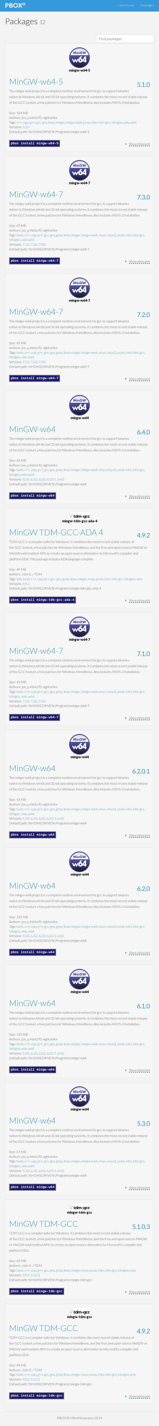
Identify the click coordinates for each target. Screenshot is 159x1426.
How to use (126, 5)
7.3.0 (143, 197)
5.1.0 (143, 84)
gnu (44, 122)
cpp (26, 122)
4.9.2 (143, 535)
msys (102, 235)
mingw (59, 122)
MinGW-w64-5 (36, 81)
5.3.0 (26, 479)
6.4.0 (143, 432)
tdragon (116, 122)
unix (126, 122)
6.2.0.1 (51, 479)
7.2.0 (34, 244)
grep (59, 235)
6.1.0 (34, 479)
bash (20, 235)
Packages (147, 5)
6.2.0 (42, 479)
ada (19, 579)
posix (86, 122)
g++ (32, 122)
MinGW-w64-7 (36, 194)
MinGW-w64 (32, 429)
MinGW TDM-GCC (43, 1224)
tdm (94, 122)
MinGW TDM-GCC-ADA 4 (56, 532)
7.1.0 (26, 244)
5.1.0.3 (141, 1226)
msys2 (111, 235)
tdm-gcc (104, 122)
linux (51, 122)
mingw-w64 (74, 122)
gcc (38, 122)
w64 (133, 122)
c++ (19, 122)
